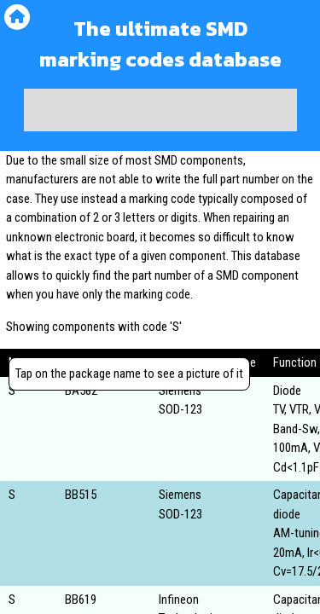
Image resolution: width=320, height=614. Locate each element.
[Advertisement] (160, 110)
